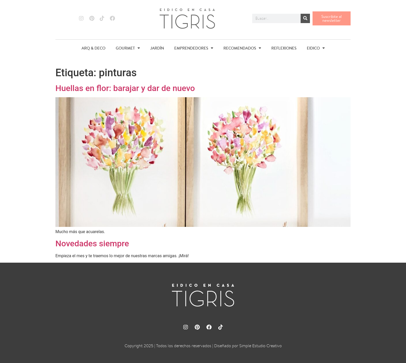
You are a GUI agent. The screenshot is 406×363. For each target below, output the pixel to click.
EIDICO (316, 48)
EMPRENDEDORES (193, 48)
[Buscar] (305, 18)
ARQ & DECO (93, 48)
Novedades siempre (92, 243)
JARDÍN (157, 48)
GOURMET (128, 48)
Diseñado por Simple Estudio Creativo (248, 345)
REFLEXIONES (283, 48)
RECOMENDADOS (242, 48)
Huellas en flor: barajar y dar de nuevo (125, 88)
